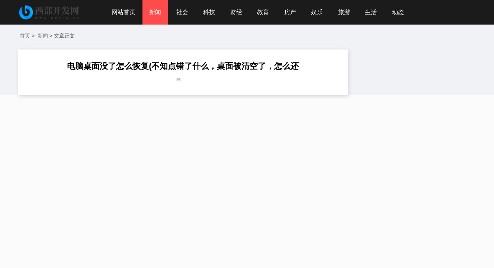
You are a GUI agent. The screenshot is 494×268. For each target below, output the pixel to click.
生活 (371, 12)
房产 (290, 12)
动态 (398, 12)
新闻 (155, 12)
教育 (263, 12)
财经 (236, 12)
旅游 (344, 12)
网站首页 (123, 12)
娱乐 (317, 12)
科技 (209, 12)
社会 (182, 12)
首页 (25, 36)
